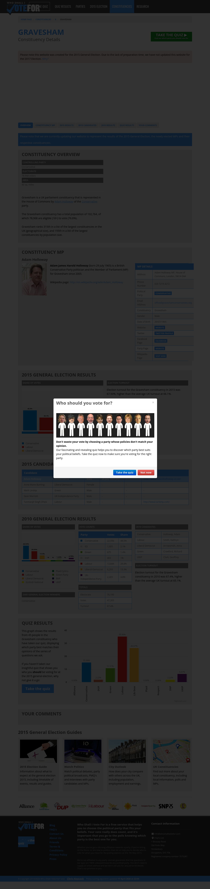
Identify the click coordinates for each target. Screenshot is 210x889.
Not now (146, 472)
